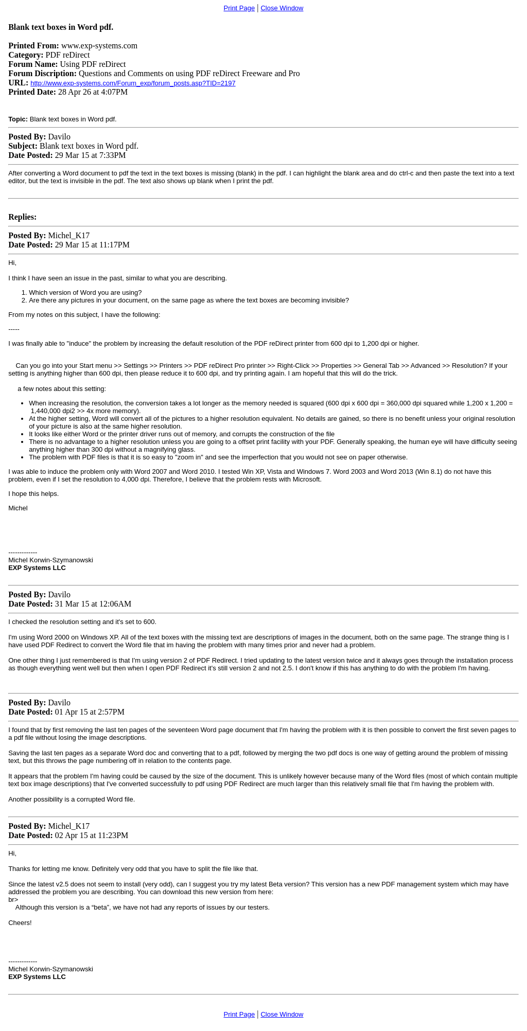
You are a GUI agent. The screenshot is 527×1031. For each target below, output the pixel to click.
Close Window (281, 8)
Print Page (239, 8)
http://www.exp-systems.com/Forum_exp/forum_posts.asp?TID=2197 (132, 83)
